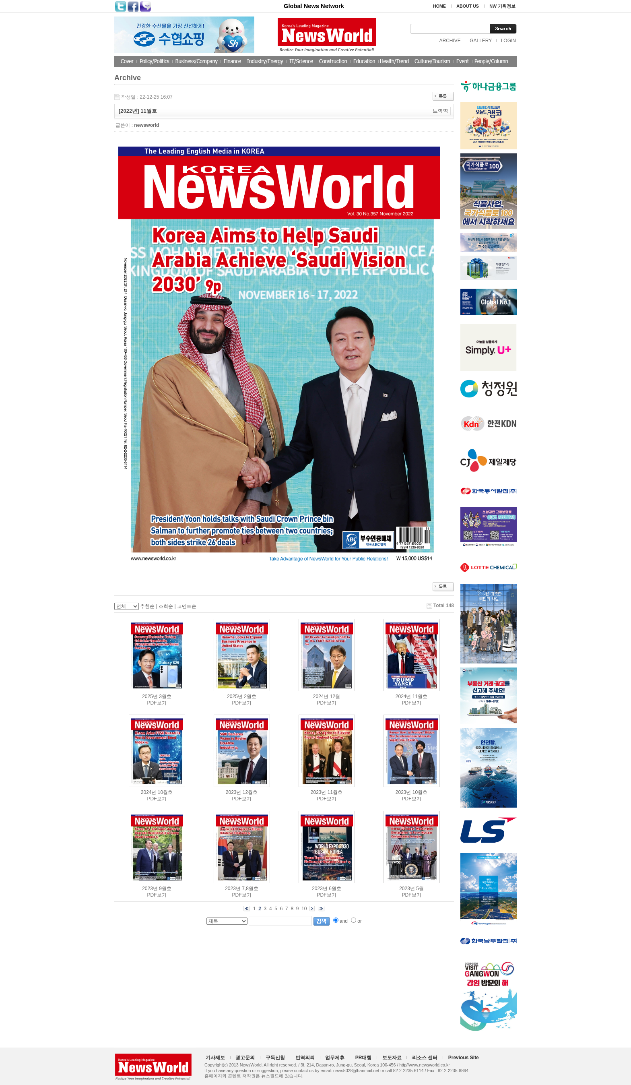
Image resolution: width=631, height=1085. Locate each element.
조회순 (166, 606)
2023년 (233, 792)
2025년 (150, 696)
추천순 (147, 606)
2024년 (321, 696)
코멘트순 (186, 606)
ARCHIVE (449, 40)
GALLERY (481, 40)
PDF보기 (157, 703)
